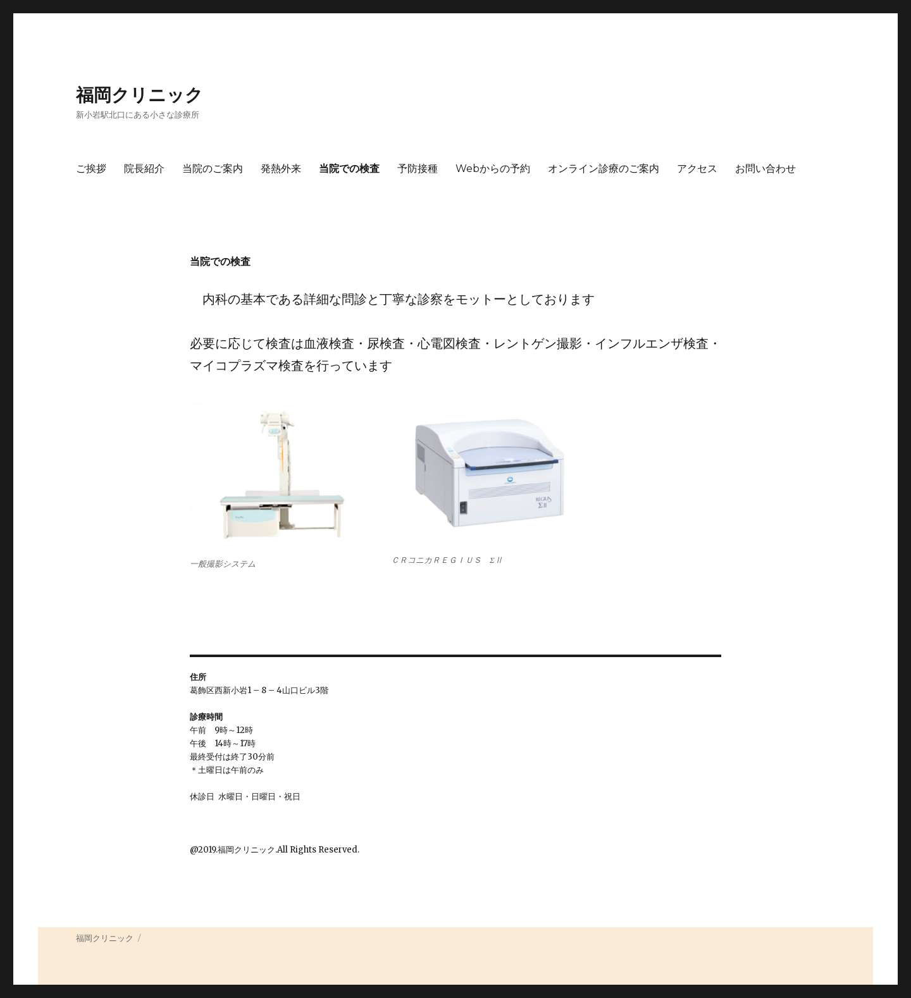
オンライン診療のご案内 (603, 169)
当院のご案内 (212, 169)
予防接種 (417, 169)
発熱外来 (281, 169)
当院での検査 (349, 169)
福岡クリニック (139, 95)
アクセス (697, 169)
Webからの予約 (493, 169)
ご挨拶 (91, 169)
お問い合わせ (765, 169)
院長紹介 (144, 169)
